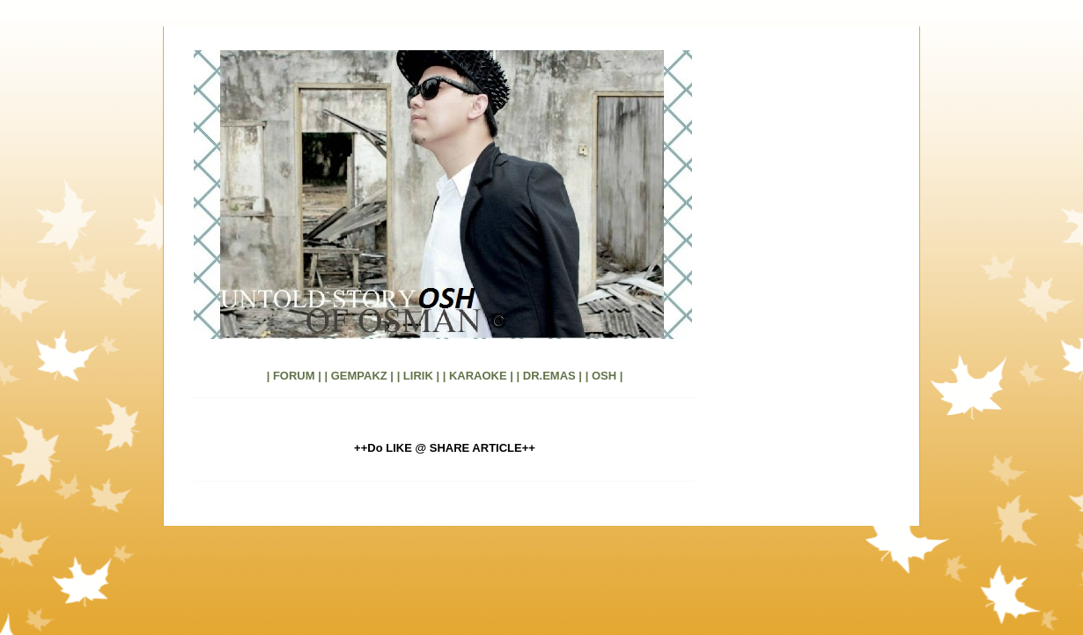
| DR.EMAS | (549, 375)
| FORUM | (294, 375)
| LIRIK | (418, 375)
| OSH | (604, 375)
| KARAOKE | (478, 375)
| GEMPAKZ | (359, 375)
